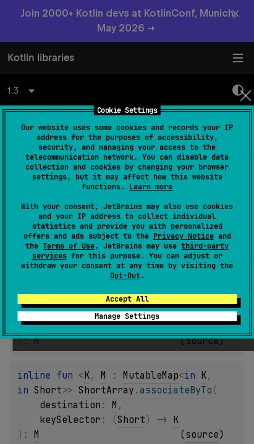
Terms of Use (69, 246)
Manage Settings (127, 316)
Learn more (150, 187)
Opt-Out (125, 276)
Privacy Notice (183, 236)
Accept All (127, 299)
